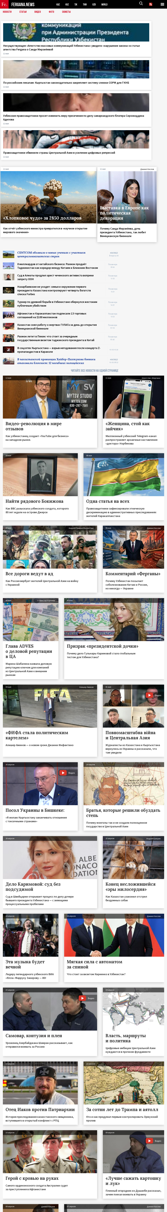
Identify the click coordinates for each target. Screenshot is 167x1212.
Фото (53, 12)
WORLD (107, 4)
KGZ (68, 4)
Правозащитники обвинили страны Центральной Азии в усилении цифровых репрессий (144, 53)
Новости (7, 12)
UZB (96, 4)
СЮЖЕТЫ (68, 12)
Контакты (10, 1204)
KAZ (58, 4)
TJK (76, 4)
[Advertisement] (144, 210)
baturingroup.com (105, 1209)
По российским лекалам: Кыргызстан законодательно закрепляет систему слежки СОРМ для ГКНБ (62, 53)
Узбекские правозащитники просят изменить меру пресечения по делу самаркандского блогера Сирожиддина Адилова (104, 55)
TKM (86, 4)
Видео (38, 12)
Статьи (23, 12)
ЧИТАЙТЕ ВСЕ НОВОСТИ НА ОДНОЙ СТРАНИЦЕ (94, 287)
